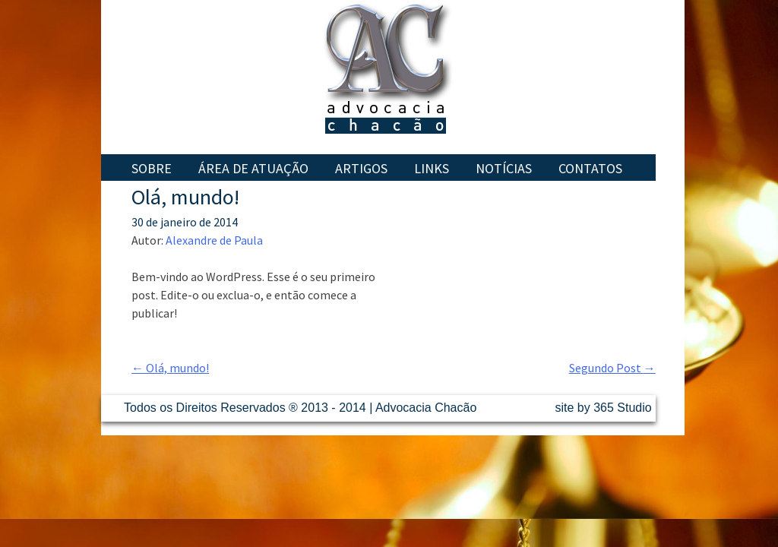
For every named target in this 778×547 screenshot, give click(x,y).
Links (431, 168)
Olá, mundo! (170, 367)
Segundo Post (612, 367)
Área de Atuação (253, 168)
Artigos (361, 168)
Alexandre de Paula (214, 240)
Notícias (504, 168)
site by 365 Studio (603, 407)
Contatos (590, 168)
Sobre (151, 168)
